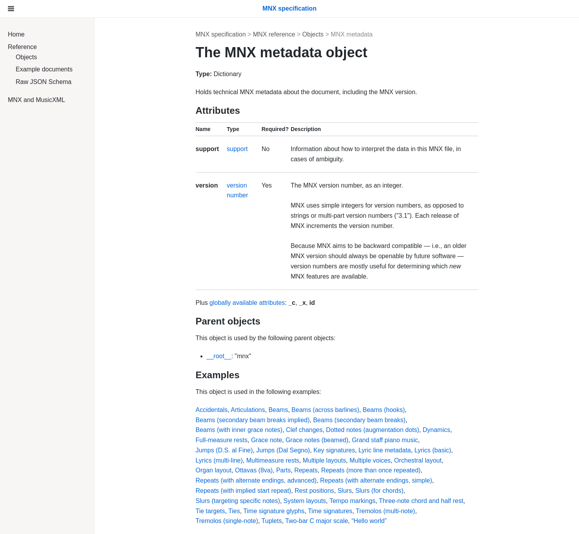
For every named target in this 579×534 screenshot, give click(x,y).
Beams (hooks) (383, 409)
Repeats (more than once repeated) (371, 470)
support (237, 149)
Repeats (306, 470)
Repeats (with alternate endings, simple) (376, 480)
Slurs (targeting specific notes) (238, 501)
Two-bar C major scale (316, 521)
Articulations (248, 409)
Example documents (44, 69)
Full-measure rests (222, 440)
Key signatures (334, 450)
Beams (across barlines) (325, 409)
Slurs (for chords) (379, 490)
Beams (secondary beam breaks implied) (253, 420)
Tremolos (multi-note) (385, 511)
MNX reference (274, 34)
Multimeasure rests (272, 460)
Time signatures (330, 511)
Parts (283, 470)
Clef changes (304, 429)
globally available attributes (247, 302)
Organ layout (214, 470)
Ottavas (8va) (254, 470)
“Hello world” (369, 521)
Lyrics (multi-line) (219, 460)
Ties (234, 511)
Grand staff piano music (385, 440)
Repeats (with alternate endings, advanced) (256, 480)
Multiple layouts (324, 460)
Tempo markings (352, 501)
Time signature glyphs (273, 511)
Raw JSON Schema (43, 81)
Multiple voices (370, 460)
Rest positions (314, 490)
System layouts (305, 501)
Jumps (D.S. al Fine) (224, 450)
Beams (278, 409)
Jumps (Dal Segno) (283, 450)
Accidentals (212, 409)
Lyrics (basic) (432, 450)
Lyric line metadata (385, 450)
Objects (26, 57)
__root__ (219, 356)
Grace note (266, 440)
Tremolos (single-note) (227, 521)
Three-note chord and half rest (421, 501)
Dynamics (436, 429)
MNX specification (221, 34)
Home (16, 34)
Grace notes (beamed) (317, 440)
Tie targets (210, 511)
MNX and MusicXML (36, 100)
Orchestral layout (418, 460)
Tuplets (272, 521)
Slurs (344, 490)
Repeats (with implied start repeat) (243, 490)
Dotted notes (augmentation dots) (372, 429)
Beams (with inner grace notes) (239, 429)
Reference (22, 47)
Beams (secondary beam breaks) (359, 420)
